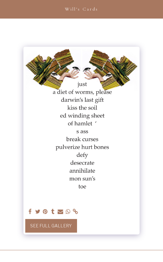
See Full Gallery (51, 225)
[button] (7, 9)
